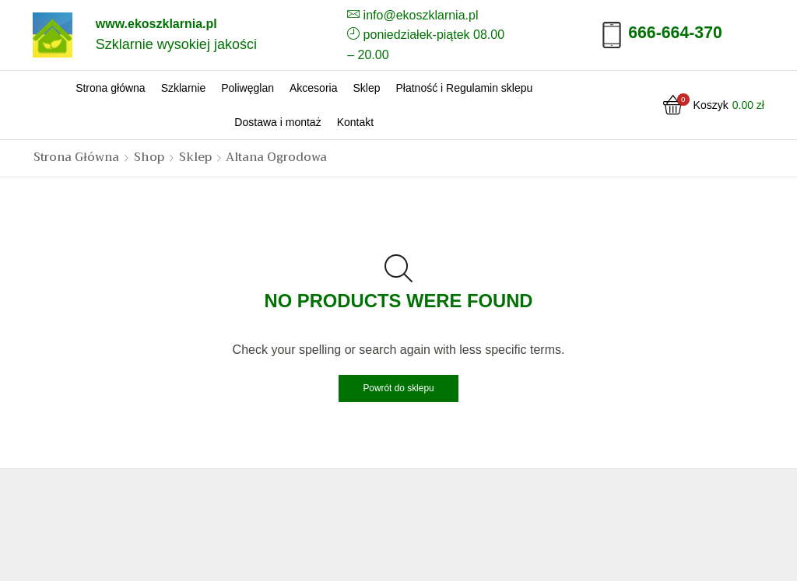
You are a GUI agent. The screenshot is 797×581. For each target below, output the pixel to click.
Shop (149, 157)
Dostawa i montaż (277, 122)
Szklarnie (183, 88)
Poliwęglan (247, 88)
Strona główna (110, 88)
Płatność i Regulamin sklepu (463, 88)
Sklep (366, 88)
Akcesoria (313, 88)
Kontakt (355, 122)
